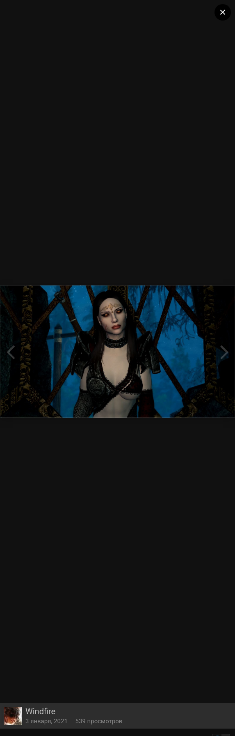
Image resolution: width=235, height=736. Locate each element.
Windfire (40, 711)
